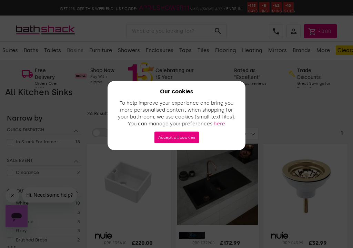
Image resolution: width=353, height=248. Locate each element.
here (219, 124)
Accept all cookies (176, 137)
